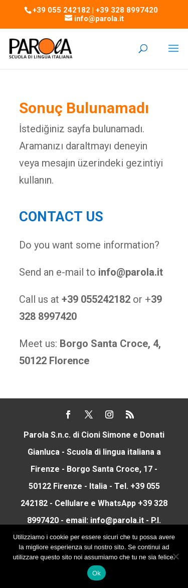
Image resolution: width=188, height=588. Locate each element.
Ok (96, 573)
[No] (175, 556)
